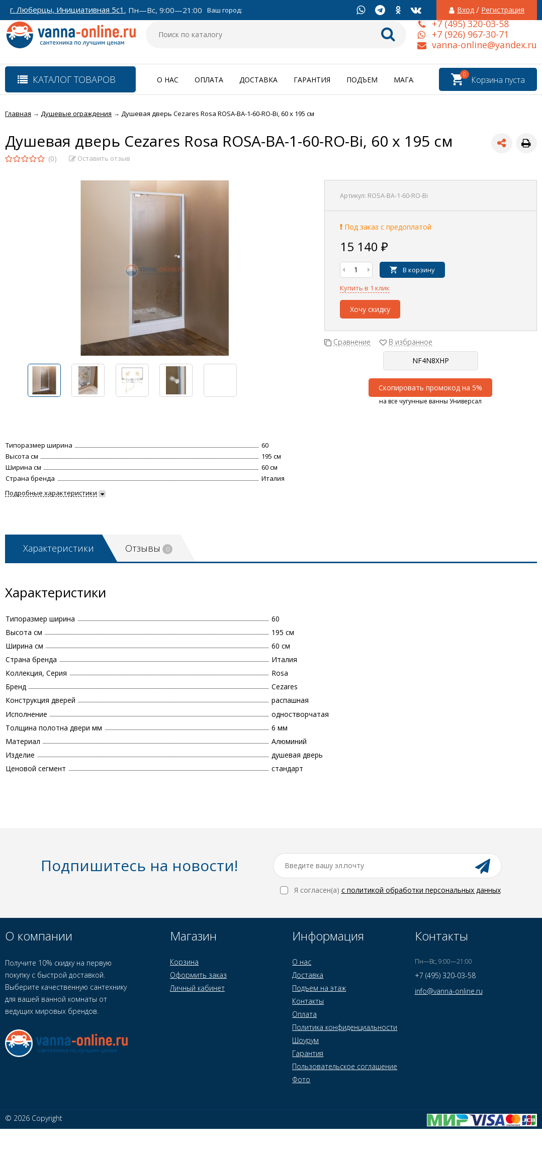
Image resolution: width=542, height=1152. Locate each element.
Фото (301, 1079)
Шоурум (305, 1040)
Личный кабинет (197, 988)
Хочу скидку (370, 309)
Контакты (308, 1001)
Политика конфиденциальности (344, 1027)
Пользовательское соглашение (344, 1066)
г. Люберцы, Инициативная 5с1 (67, 10)
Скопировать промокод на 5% (430, 387)
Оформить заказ (198, 975)
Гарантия (312, 79)
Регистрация (502, 10)
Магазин (411, 79)
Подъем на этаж (319, 988)
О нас (167, 79)
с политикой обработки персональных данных (421, 890)
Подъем (362, 79)
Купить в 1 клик (365, 287)
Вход (465, 10)
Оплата (209, 79)
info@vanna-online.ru (449, 991)
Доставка (258, 79)
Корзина (184, 962)
